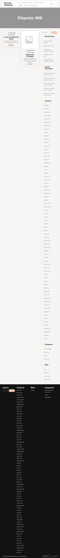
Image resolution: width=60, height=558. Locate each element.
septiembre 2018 (28, 475)
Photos (41, 2)
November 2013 (47, 328)
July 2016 (46, 254)
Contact (26, 5)
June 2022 (46, 149)
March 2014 (46, 325)
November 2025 (47, 119)
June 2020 (46, 183)
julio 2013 (28, 487)
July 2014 (46, 315)
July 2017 (46, 217)
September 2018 (47, 206)
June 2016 (46, 257)
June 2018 (46, 213)
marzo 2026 (28, 466)
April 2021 (46, 173)
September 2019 (47, 193)
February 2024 (47, 139)
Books (23, 2)
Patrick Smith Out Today (49, 46)
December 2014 (47, 298)
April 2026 (46, 105)
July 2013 (46, 338)
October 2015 (46, 267)
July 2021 (46, 169)
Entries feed (46, 372)
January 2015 (46, 294)
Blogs (36, 2)
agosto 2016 (28, 479)
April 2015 (46, 284)
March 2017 (46, 230)
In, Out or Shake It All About (11, 38)
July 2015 (46, 274)
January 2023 (46, 146)
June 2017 (46, 220)
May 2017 (46, 223)
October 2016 (46, 244)
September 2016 (47, 247)
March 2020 (46, 186)
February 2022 (47, 156)
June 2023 (46, 142)
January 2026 (46, 112)
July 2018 (46, 210)
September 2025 (47, 125)
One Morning (46, 352)
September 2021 (47, 162)
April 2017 (46, 227)
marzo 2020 (28, 473)
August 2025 (46, 129)
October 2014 (46, 304)
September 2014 (47, 308)
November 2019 (47, 190)
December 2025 (47, 115)
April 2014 (46, 321)
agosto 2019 (28, 474)
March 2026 (46, 108)
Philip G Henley (11, 35)
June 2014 (46, 318)
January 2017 (46, 237)
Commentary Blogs (48, 349)
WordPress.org (47, 379)
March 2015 (46, 288)
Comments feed (47, 376)
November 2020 (47, 179)
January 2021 (46, 176)
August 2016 (46, 250)
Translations (30, 2)
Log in (45, 369)
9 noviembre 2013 (30, 50)
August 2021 (46, 166)
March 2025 (46, 135)
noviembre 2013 (28, 486)
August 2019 (46, 196)
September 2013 (47, 332)
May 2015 (46, 281)
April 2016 (46, 261)
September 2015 (47, 271)
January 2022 (46, 159)
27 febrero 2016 (11, 33)
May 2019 (46, 200)
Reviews (45, 355)
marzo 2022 (28, 470)
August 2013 (46, 335)
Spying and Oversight (30, 55)
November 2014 (47, 301)
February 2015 (47, 291)
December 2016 (47, 240)
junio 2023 (28, 469)
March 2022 (46, 152)
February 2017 (47, 233)
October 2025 (46, 122)
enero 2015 (28, 483)
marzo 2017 (28, 477)
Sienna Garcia (47, 88)
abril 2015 (28, 482)
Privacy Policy (33, 5)
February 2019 (47, 203)
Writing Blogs (46, 359)
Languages (20, 5)
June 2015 (46, 277)
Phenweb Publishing (8, 4)
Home (19, 2)
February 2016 (47, 264)
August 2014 (46, 311)
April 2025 (46, 132)
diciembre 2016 (28, 478)
